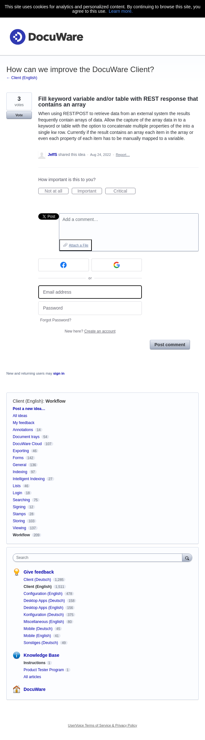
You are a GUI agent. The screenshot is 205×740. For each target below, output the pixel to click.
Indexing (20, 472)
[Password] (90, 308)
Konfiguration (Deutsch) (44, 614)
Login (17, 493)
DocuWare (35, 689)
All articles (32, 677)
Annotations (23, 430)
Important (89, 191)
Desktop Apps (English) (44, 607)
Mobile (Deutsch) (39, 628)
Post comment (170, 344)
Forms (18, 458)
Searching (21, 500)
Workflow (56, 401)
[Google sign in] (117, 265)
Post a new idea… (29, 409)
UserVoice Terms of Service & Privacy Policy (102, 725)
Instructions (35, 663)
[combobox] (99, 557)
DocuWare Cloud (27, 444)
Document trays (26, 437)
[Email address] (90, 292)
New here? (90, 331)
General (19, 465)
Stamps (19, 514)
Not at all (57, 191)
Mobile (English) (38, 636)
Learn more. (121, 11)
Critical (124, 191)
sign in (58, 373)
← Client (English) (21, 78)
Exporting (21, 451)
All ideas (20, 416)
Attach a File (78, 245)
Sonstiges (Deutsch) (41, 643)
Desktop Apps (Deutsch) (45, 600)
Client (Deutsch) (38, 579)
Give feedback (39, 572)
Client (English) (28, 401)
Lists (17, 486)
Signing (19, 507)
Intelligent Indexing (29, 479)
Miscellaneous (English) (44, 621)
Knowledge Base (41, 655)
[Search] (187, 557)
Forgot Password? (55, 320)
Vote (19, 115)
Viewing (19, 528)
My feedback (23, 423)
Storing (19, 521)
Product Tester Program (44, 670)
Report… (123, 155)
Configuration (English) (43, 593)
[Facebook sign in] (63, 265)
